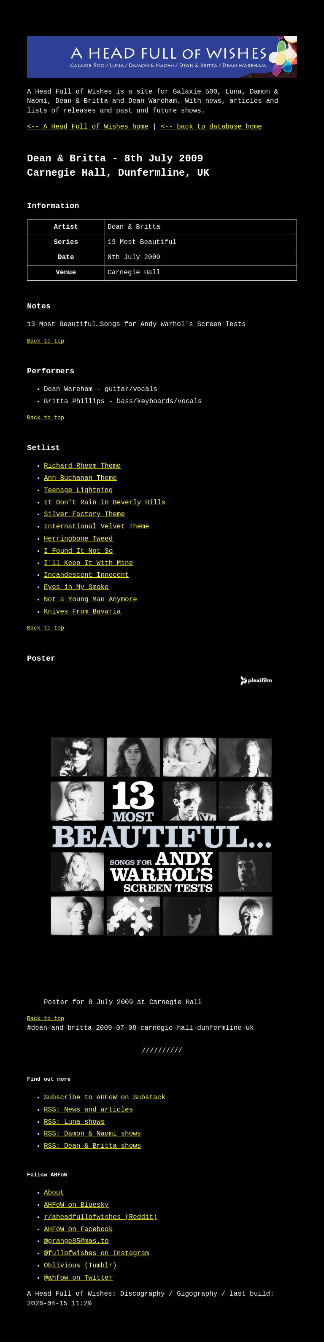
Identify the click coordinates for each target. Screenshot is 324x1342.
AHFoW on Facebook (78, 1229)
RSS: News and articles (88, 1109)
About (54, 1192)
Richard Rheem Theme (82, 466)
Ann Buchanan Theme (80, 478)
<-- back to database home (211, 126)
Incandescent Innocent (86, 575)
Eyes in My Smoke (76, 587)
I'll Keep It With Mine (88, 563)
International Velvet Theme (96, 526)
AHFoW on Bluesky (76, 1205)
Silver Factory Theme (84, 514)
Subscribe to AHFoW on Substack (104, 1097)
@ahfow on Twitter (78, 1278)
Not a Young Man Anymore (90, 599)
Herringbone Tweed (78, 539)
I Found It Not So (78, 551)
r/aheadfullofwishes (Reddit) (100, 1217)
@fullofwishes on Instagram (96, 1253)
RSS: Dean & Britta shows (92, 1146)
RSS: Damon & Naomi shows (92, 1133)
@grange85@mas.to (76, 1241)
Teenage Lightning (78, 490)
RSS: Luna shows (74, 1122)
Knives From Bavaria (82, 611)
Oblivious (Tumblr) (80, 1265)
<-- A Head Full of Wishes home (87, 126)
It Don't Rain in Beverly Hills (104, 502)
